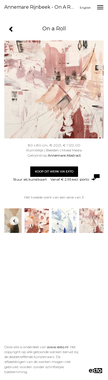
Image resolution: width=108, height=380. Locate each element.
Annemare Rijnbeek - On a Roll (40, 7)
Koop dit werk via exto (54, 171)
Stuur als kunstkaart (54, 179)
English (85, 8)
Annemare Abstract (64, 155)
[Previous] (14, 220)
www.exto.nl (57, 347)
